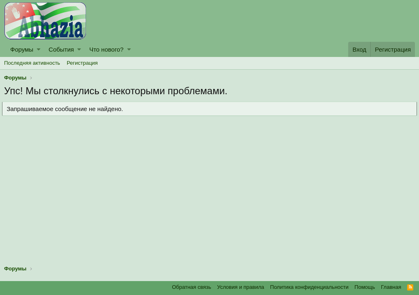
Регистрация (82, 63)
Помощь (364, 287)
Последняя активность (32, 63)
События (61, 49)
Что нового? (106, 49)
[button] (39, 49)
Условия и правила (240, 287)
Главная (391, 287)
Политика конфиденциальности (309, 287)
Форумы (21, 49)
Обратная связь (191, 287)
